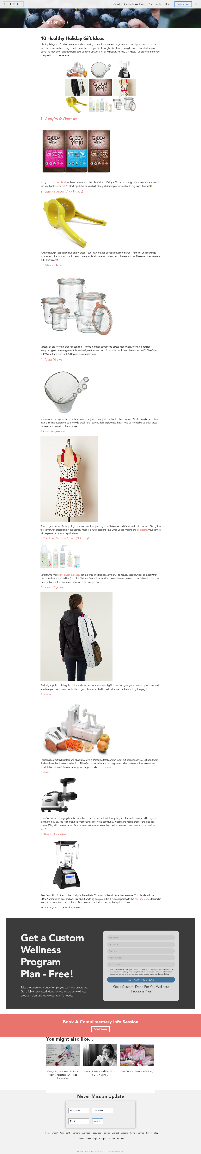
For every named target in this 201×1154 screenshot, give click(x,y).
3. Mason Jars (50, 265)
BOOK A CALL (183, 4)
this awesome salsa (69, 575)
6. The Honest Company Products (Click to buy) (64, 538)
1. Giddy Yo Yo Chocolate (59, 119)
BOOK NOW (100, 1029)
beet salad (142, 530)
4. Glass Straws (51, 359)
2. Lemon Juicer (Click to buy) (61, 191)
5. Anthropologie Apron (52, 431)
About (116, 4)
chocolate (60, 182)
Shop (167, 4)
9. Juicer (44, 772)
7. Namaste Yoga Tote (52, 587)
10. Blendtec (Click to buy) (53, 834)
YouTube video (142, 899)
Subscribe (97, 1121)
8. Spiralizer (46, 694)
